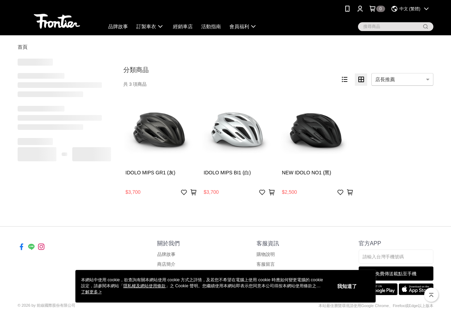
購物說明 (266, 254)
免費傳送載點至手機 (395, 273)
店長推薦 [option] (385, 79)
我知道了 (347, 286)
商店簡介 (166, 264)
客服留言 (266, 264)
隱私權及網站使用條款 (144, 285)
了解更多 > (91, 291)
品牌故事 (166, 254)
